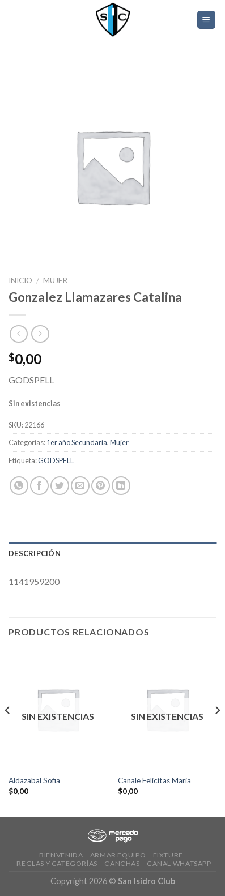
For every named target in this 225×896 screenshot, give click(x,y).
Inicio (20, 280)
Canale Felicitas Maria (154, 780)
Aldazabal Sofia (34, 780)
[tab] (112, 553)
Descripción (35, 553)
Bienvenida (61, 855)
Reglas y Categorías (56, 863)
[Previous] (8, 732)
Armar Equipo (118, 855)
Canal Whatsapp (179, 863)
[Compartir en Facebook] (39, 485)
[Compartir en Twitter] (59, 485)
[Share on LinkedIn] (121, 485)
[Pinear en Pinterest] (100, 485)
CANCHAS (121, 863)
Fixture (168, 855)
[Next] (217, 732)
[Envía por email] (80, 485)
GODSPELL (56, 460)
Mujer (55, 280)
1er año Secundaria (76, 442)
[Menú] (206, 20)
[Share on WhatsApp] (19, 485)
